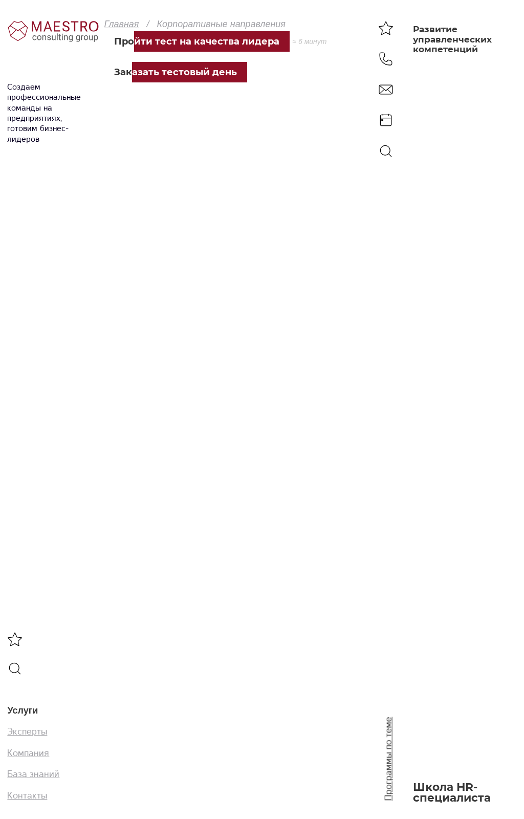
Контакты (27, 795)
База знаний (33, 774)
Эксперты (27, 731)
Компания (28, 753)
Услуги (22, 710)
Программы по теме (388, 759)
